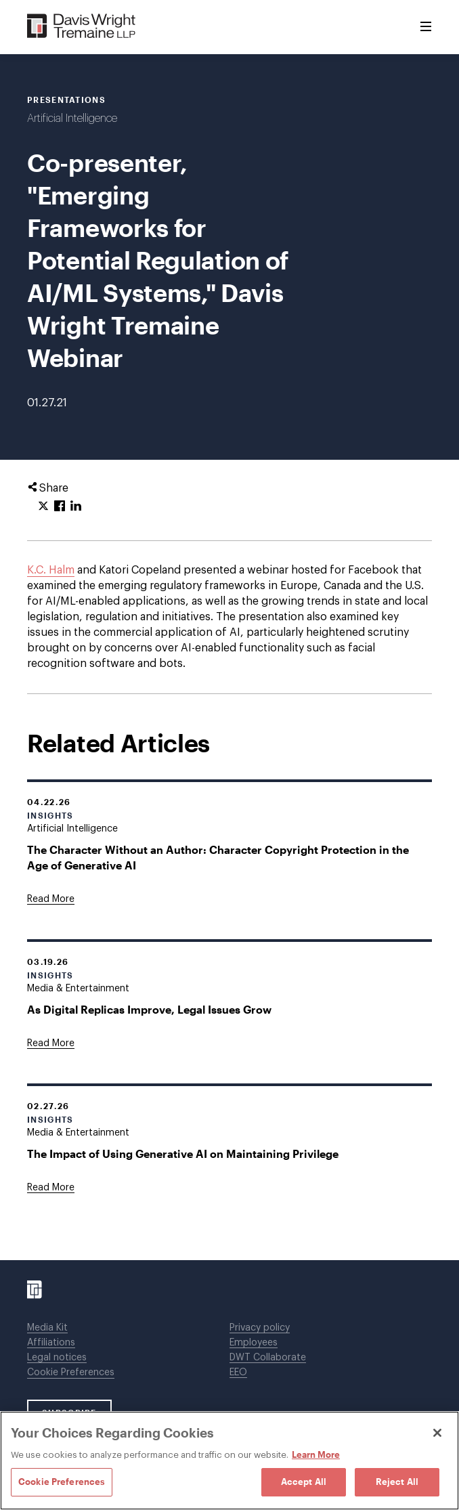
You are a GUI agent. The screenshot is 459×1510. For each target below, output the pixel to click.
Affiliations (51, 1342)
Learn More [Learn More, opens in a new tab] (316, 1454)
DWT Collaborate (268, 1357)
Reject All (397, 1481)
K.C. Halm (50, 570)
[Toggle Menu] (426, 27)
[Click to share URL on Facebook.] (59, 506)
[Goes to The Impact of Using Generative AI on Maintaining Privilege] (50, 1187)
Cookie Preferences (70, 1372)
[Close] (437, 1433)
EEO (238, 1372)
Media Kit (47, 1328)
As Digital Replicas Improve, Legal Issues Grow (149, 1009)
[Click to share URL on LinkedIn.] (75, 506)
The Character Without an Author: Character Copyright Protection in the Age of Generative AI (218, 857)
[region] (229, 1460)
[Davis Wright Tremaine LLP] (81, 27)
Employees (254, 1342)
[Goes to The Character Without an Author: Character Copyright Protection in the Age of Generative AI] (50, 899)
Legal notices (57, 1357)
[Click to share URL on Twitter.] (43, 506)
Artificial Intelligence (72, 118)
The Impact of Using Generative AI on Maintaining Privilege (182, 1153)
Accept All (303, 1481)
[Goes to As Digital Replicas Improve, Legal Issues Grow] (50, 1043)
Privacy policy (260, 1328)
